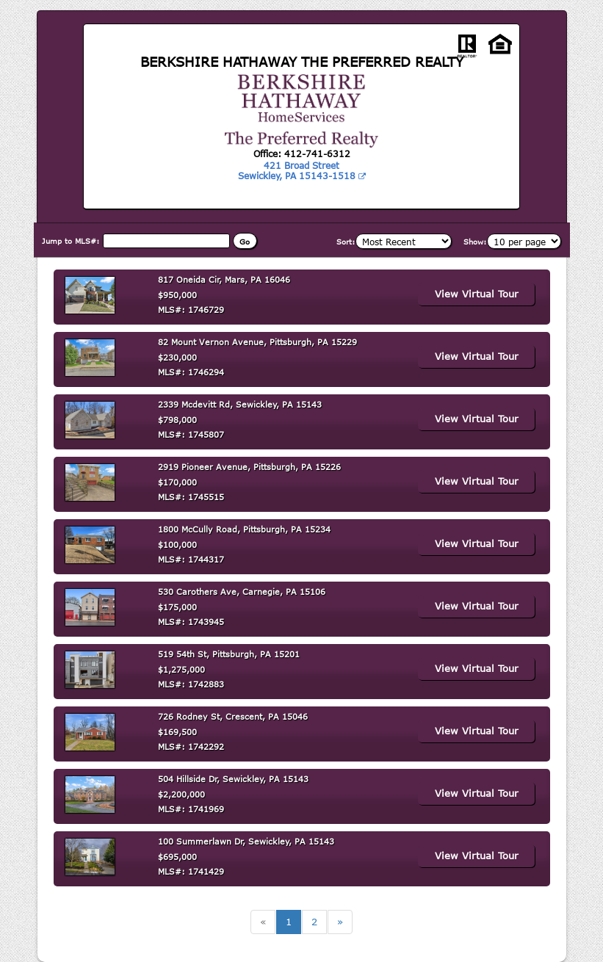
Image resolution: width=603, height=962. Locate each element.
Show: (475, 241)
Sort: (345, 241)
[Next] (340, 922)
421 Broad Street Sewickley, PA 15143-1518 (302, 170)
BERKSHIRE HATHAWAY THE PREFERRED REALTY (301, 62)
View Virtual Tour (477, 294)
